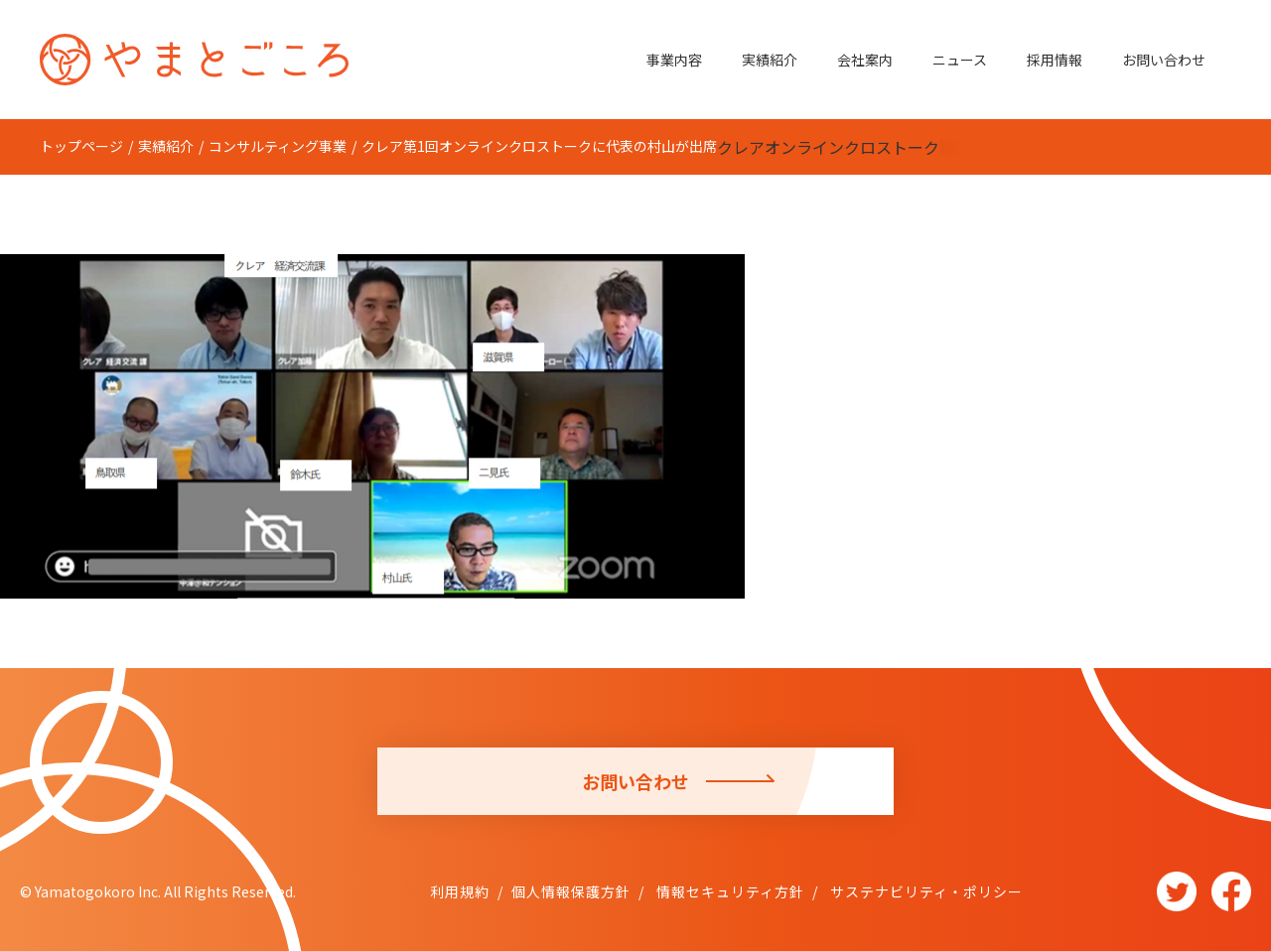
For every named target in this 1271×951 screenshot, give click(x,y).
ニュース (959, 59)
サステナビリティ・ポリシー (924, 891)
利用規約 (460, 891)
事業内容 (674, 59)
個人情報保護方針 (571, 891)
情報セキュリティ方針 (728, 891)
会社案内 (865, 59)
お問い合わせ (1163, 59)
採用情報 (1054, 59)
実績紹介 (769, 59)
